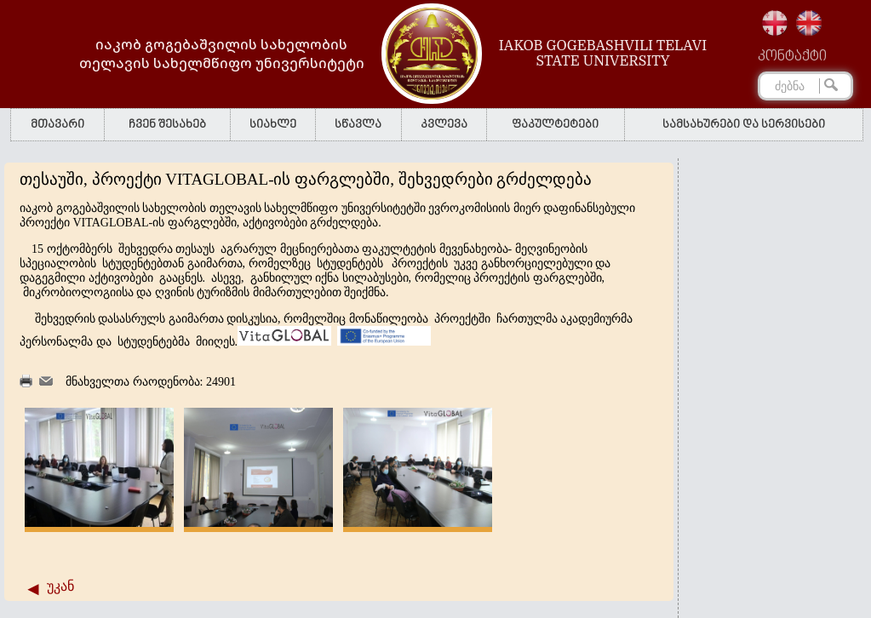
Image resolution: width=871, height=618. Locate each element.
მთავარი (57, 124)
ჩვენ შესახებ (167, 124)
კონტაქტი (792, 57)
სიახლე (272, 124)
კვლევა (444, 124)
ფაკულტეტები (555, 124)
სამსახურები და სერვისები (743, 124)
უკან (60, 586)
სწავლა (358, 124)
